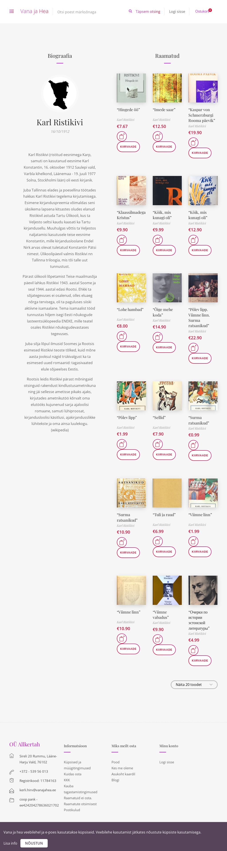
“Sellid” (159, 415)
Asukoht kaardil (123, 770)
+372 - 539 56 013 (34, 767)
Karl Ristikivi (60, 122)
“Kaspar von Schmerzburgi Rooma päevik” (201, 114)
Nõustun (34, 843)
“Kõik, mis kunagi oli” (162, 214)
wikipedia (60, 430)
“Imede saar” (164, 109)
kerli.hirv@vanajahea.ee (38, 786)
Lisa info (10, 843)
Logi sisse (177, 11)
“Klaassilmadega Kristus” (131, 214)
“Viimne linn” (200, 512)
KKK (67, 776)
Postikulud (72, 806)
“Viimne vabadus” (161, 611)
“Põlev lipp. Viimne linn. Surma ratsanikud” (199, 315)
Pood (115, 758)
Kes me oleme (122, 764)
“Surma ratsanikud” (198, 418)
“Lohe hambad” (130, 308)
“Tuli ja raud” (164, 512)
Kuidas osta (72, 770)
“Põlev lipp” (127, 415)
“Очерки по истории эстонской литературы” (199, 616)
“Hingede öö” (129, 109)
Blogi (115, 776)
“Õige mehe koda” (163, 310)
